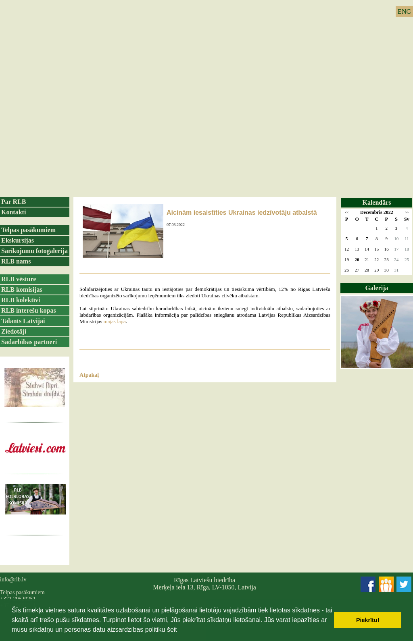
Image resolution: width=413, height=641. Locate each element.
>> (407, 212)
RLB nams (16, 261)
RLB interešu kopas (28, 310)
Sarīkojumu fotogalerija (34, 250)
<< (346, 212)
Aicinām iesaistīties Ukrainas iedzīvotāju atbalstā (242, 212)
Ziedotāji (13, 331)
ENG (404, 11)
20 (357, 259)
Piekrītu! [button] (368, 620)
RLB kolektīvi (20, 300)
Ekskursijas (17, 240)
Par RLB (13, 201)
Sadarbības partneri (29, 341)
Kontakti (13, 212)
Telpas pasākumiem (28, 229)
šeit (172, 629)
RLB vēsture (18, 279)
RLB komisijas (21, 289)
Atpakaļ (89, 375)
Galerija (376, 287)
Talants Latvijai (23, 320)
